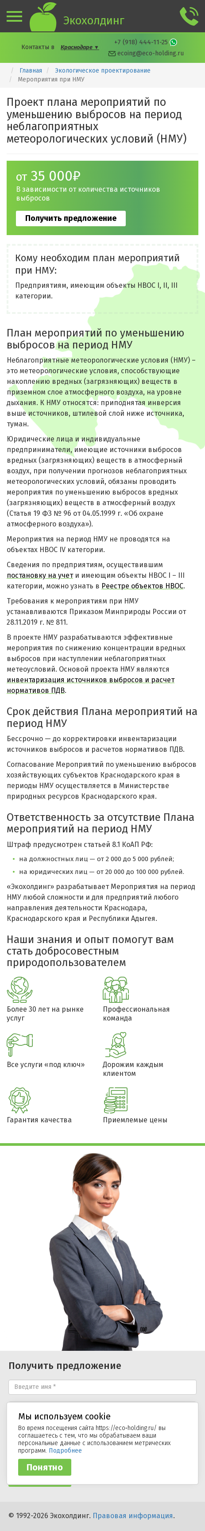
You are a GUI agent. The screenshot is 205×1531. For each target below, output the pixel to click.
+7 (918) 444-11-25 (141, 42)
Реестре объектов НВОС (142, 586)
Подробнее (65, 1450)
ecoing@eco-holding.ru (150, 53)
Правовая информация (133, 1516)
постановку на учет (40, 575)
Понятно (45, 1467)
